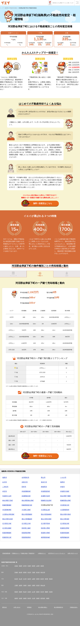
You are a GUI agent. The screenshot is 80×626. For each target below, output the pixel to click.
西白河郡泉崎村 (46, 515)
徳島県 (38, 592)
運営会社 (4, 608)
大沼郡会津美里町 (8, 515)
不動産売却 (31, 554)
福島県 (42, 567)
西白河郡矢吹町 (7, 520)
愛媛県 (46, 592)
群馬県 (25, 573)
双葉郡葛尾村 (26, 538)
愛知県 (51, 580)
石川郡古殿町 (6, 529)
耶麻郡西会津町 (65, 501)
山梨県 (33, 580)
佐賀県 (20, 599)
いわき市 (63, 478)
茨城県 (16, 573)
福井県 (29, 580)
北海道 (16, 567)
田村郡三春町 (26, 529)
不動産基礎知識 (6, 554)
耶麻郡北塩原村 (46, 501)
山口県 (33, 592)
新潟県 (16, 580)
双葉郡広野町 (64, 529)
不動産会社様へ (74, 608)
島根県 (20, 592)
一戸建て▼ (40, 274)
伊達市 (62, 487)
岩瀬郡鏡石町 (26, 497)
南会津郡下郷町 (65, 497)
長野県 (38, 580)
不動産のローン (16, 554)
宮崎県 (38, 599)
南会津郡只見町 (7, 501)
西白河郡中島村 (65, 515)
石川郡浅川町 (64, 524)
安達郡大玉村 (6, 497)
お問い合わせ (17, 608)
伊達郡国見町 (45, 492)
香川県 (42, 592)
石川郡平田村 (45, 524)
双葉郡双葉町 (64, 534)
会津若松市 (25, 478)
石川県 (25, 580)
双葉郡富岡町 (26, 534)
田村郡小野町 (45, 529)
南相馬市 (44, 487)
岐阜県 (42, 580)
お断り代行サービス (73, 554)
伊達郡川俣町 (64, 492)
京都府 (25, 586)
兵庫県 (33, 586)
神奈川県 (42, 573)
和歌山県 (42, 586)
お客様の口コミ (42, 554)
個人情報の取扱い (42, 608)
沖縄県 (47, 599)
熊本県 (29, 599)
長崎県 (25, 599)
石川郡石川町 (6, 524)
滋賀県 (20, 586)
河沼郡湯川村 (64, 506)
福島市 (4, 478)
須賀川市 (25, 483)
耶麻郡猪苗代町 (27, 506)
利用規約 (29, 608)
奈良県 (38, 586)
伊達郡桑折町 (26, 492)
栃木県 (20, 573)
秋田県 (33, 567)
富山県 (20, 580)
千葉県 (33, 573)
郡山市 (43, 478)
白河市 (4, 483)
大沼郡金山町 (45, 510)
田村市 (24, 487)
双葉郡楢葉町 (6, 534)
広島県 (29, 592)
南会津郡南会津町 (28, 501)
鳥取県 (16, 592)
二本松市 (5, 487)
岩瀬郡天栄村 (45, 497)
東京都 (38, 573)
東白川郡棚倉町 (27, 520)
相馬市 (62, 483)
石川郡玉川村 (26, 524)
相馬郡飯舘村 (64, 538)
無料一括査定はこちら (37, 203)
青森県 (20, 567)
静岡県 (46, 580)
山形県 (38, 567)
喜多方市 (44, 483)
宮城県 (29, 567)
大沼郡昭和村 (64, 510)
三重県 (16, 586)
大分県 (33, 599)
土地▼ (66, 274)
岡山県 (25, 592)
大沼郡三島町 (26, 510)
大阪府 (29, 586)
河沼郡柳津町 (6, 510)
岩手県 (25, 567)
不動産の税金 (24, 554)
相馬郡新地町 (45, 538)
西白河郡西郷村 (27, 515)
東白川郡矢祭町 (46, 520)
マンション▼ (13, 274)
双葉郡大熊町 (45, 534)
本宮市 (4, 492)
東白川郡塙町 (64, 520)
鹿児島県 (42, 599)
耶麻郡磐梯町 (6, 506)
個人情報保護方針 (58, 608)
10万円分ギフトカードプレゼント (56, 554)
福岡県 (16, 599)
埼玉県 (29, 573)
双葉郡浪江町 (6, 538)
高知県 (51, 592)
